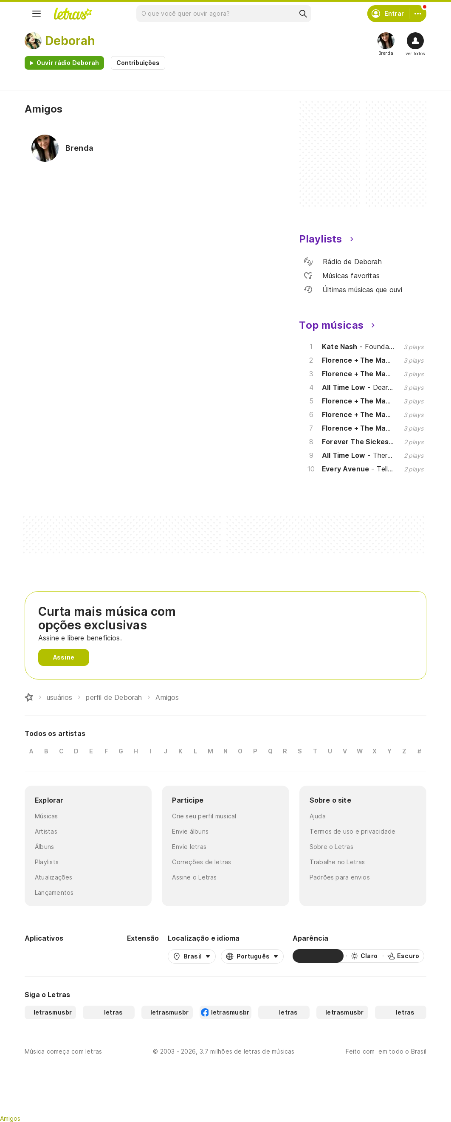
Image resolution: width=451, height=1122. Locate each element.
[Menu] (36, 13)
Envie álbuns (190, 831)
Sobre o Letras (331, 846)
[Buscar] (302, 13)
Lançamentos (54, 892)
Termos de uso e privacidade (353, 831)
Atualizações (54, 877)
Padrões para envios (340, 877)
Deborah (70, 41)
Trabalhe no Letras (337, 861)
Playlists (47, 861)
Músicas (46, 816)
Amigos (10, 1118)
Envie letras (189, 846)
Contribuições (138, 62)
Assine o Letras (194, 877)
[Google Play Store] (47, 956)
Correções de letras (201, 861)
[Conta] (417, 13)
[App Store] (97, 956)
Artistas (46, 831)
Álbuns (44, 846)
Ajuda (318, 816)
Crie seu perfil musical (204, 816)
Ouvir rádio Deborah (68, 62)
